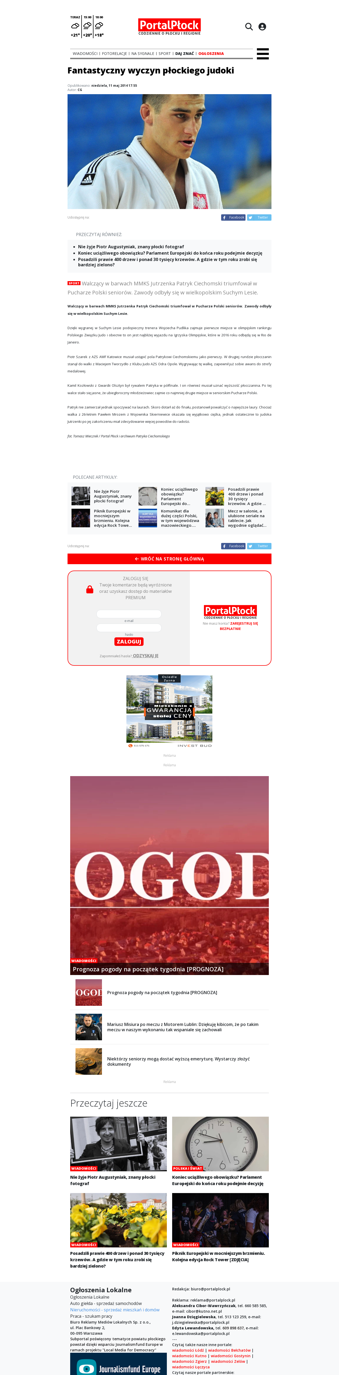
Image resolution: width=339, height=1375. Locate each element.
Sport (74, 283)
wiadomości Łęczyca (191, 1366)
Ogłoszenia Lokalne (89, 1297)
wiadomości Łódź (188, 1350)
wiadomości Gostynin (231, 1355)
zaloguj (129, 641)
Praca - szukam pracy (91, 1316)
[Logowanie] (262, 26)
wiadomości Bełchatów (229, 1350)
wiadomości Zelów (228, 1361)
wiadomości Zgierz (189, 1361)
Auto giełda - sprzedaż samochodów (106, 1303)
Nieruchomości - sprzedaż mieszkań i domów (114, 1310)
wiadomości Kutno (189, 1355)
